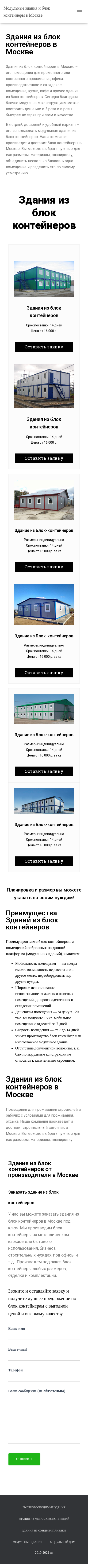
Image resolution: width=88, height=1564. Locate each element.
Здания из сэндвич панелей (44, 1530)
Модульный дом (63, 1542)
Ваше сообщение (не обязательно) (44, 1416)
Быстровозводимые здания (44, 1507)
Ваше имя (44, 1333)
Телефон (44, 1375)
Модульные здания (27, 1542)
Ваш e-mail (44, 1354)
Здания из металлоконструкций (44, 1518)
